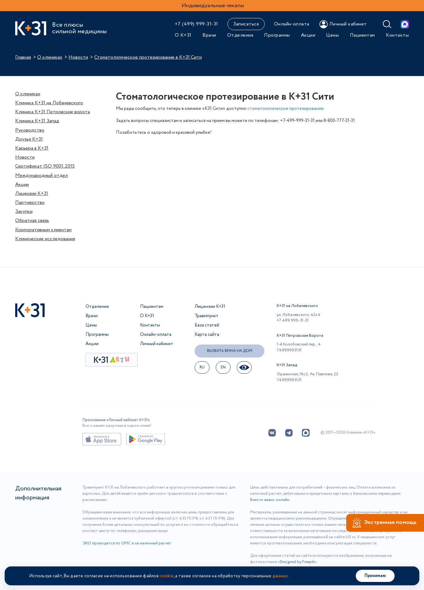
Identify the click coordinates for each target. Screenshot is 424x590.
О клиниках (49, 57)
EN (223, 367)
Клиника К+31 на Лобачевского (49, 102)
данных (280, 576)
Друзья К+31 (29, 139)
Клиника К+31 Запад (37, 120)
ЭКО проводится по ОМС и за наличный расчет (126, 543)
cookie (167, 576)
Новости (78, 57)
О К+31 (183, 35)
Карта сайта (207, 334)
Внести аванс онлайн (269, 500)
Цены (332, 35)
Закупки (24, 211)
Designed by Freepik (297, 562)
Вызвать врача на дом (229, 351)
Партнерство (30, 202)
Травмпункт (207, 316)
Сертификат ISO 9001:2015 (45, 166)
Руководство (29, 130)
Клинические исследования (45, 238)
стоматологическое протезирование (285, 108)
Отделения (240, 35)
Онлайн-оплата (291, 24)
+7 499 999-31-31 (293, 320)
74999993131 (289, 350)
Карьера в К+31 (31, 148)
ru (202, 367)
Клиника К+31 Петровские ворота (52, 111)
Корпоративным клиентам (43, 229)
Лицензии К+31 (31, 193)
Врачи (209, 35)
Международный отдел (41, 175)
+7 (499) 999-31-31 (196, 24)
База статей (207, 325)
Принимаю (375, 576)
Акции (308, 35)
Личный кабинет (156, 344)
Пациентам (362, 35)
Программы (277, 35)
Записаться (246, 24)
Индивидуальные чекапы (213, 6)
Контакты (397, 35)
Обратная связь (32, 220)
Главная (23, 57)
